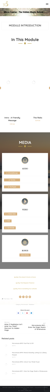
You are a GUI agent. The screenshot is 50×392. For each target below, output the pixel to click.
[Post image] (6, 346)
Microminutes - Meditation (27, 304)
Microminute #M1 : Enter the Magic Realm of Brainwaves (29, 371)
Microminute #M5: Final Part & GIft (23, 343)
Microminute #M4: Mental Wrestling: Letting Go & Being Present (29, 354)
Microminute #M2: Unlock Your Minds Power (26, 362)
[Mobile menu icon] (47, 4)
